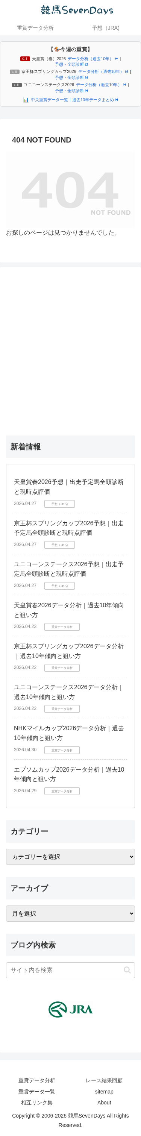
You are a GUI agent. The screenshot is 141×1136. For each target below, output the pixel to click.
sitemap (104, 1092)
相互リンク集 (37, 1103)
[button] (127, 970)
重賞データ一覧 (36, 1092)
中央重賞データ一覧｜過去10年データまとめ (74, 99)
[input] (70, 970)
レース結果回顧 (104, 1080)
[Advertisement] (70, 349)
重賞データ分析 (36, 1080)
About (104, 1103)
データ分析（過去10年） (93, 58)
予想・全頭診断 (71, 64)
